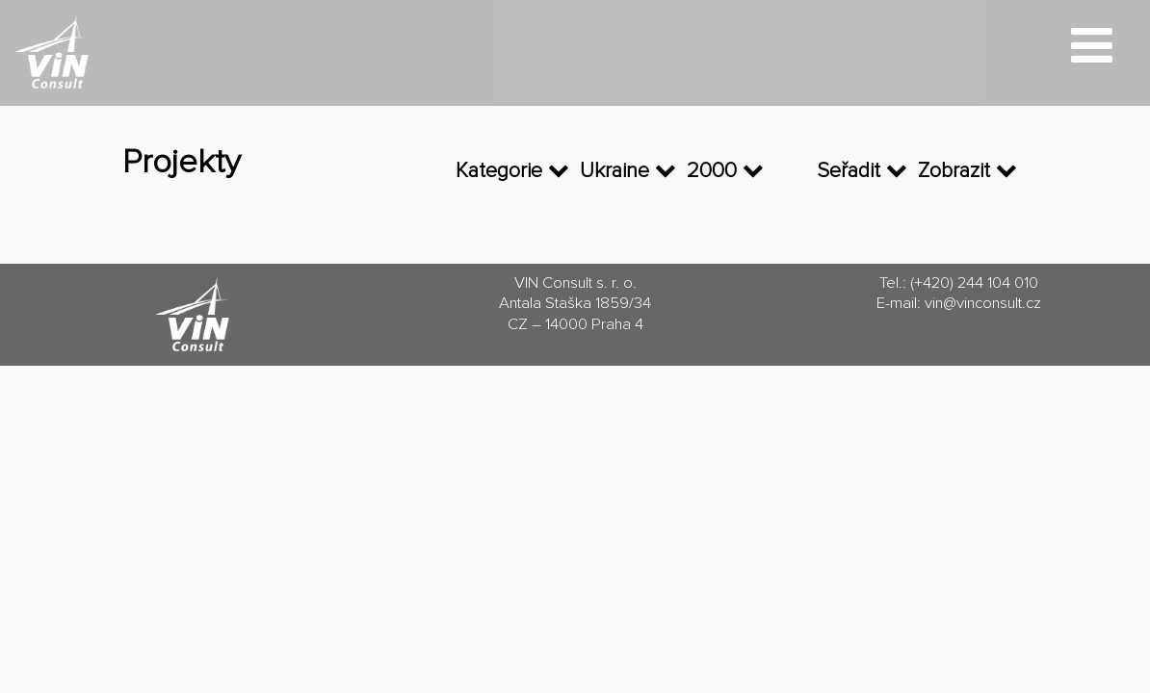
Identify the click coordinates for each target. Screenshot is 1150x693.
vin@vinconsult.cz (983, 303)
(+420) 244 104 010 (974, 283)
